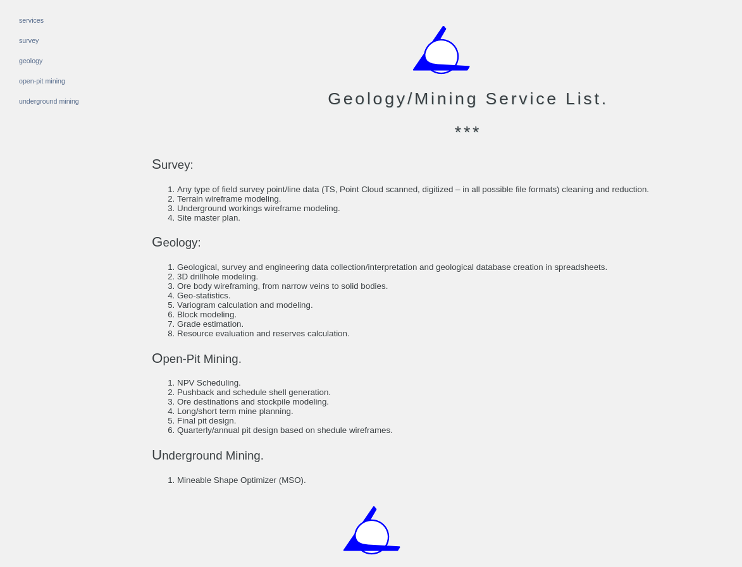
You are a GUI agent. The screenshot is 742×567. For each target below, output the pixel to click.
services (31, 20)
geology (30, 60)
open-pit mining (42, 81)
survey (29, 40)
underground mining (49, 101)
